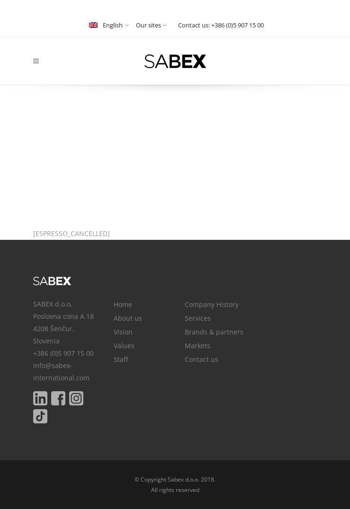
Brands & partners (214, 331)
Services (198, 318)
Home (123, 304)
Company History (212, 304)
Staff (121, 359)
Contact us (201, 359)
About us (128, 318)
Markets (197, 345)
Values (124, 345)
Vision (123, 331)
